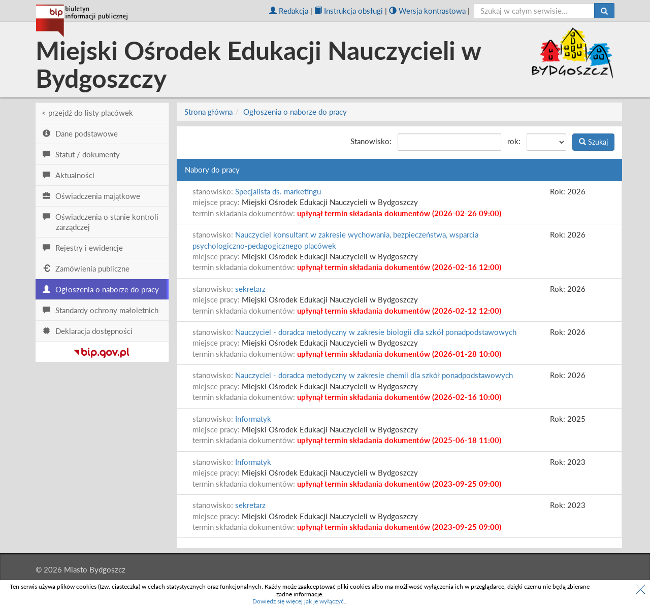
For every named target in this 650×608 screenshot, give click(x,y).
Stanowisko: (371, 141)
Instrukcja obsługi (348, 10)
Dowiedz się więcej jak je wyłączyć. (298, 601)
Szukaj (593, 142)
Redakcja (288, 10)
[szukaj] (534, 10)
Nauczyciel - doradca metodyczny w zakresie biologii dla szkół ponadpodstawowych (375, 331)
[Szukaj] (604, 10)
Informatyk (253, 418)
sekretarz (250, 288)
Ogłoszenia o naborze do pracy (295, 111)
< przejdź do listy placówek (87, 112)
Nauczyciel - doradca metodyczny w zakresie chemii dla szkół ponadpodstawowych (374, 375)
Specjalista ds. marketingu (278, 191)
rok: (514, 141)
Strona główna (208, 111)
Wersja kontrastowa (427, 10)
